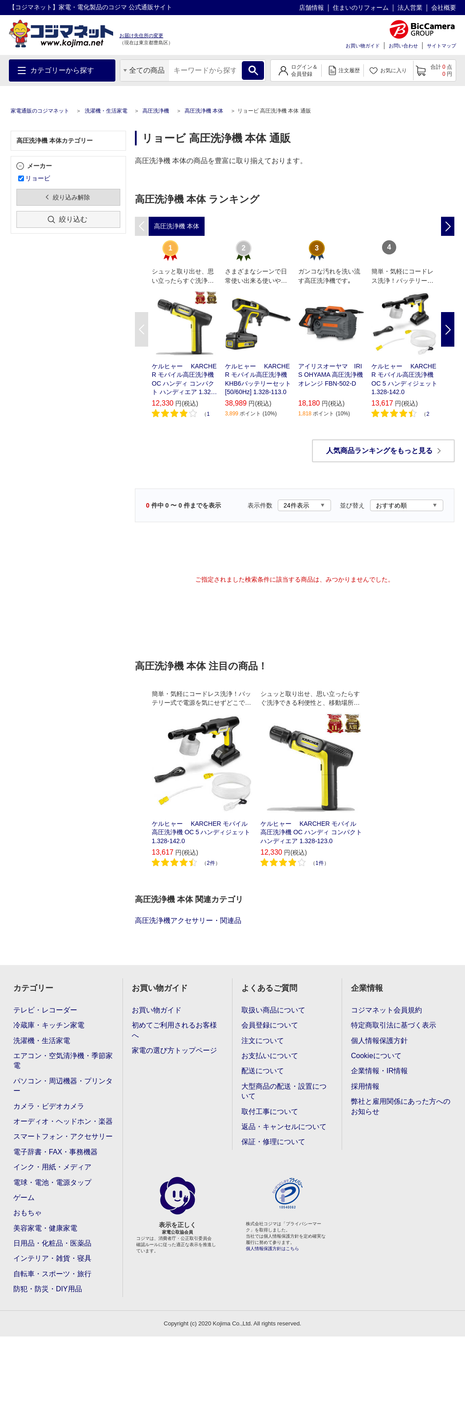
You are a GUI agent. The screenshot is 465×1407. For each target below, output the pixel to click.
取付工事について (269, 1111)
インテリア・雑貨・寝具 (52, 1258)
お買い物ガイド (363, 45)
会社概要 (443, 7)
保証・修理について (273, 1141)
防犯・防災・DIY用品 (47, 1289)
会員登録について (269, 1025)
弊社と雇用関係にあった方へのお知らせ (400, 1106)
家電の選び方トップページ (174, 1050)
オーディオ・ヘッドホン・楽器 (63, 1121)
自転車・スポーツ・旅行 (52, 1274)
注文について (262, 1040)
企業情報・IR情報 (379, 1071)
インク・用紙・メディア (52, 1167)
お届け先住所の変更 (141, 35)
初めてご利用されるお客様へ (174, 1030)
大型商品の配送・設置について (284, 1091)
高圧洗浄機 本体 (204, 111)
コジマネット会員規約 (386, 1010)
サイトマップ (441, 45)
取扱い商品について (273, 1010)
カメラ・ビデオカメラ (48, 1106)
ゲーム (24, 1197)
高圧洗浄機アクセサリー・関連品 (188, 920)
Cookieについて (376, 1055)
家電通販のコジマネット (40, 111)
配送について (262, 1071)
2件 (211, 863)
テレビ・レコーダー (45, 1010)
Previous (141, 329)
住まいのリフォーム (361, 7)
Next (447, 329)
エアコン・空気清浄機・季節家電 (63, 1060)
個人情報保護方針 (379, 1040)
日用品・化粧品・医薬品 (52, 1243)
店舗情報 (311, 7)
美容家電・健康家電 (45, 1228)
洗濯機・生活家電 (106, 111)
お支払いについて (269, 1055)
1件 (319, 863)
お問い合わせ (403, 45)
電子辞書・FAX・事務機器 (55, 1152)
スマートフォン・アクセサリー (63, 1136)
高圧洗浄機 (155, 111)
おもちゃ (27, 1212)
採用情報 (365, 1086)
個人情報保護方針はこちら (272, 1248)
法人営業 (410, 7)
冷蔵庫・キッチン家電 (48, 1025)
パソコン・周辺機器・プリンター (63, 1085)
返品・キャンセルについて (284, 1126)
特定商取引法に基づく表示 (393, 1025)
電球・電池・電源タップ (52, 1182)
